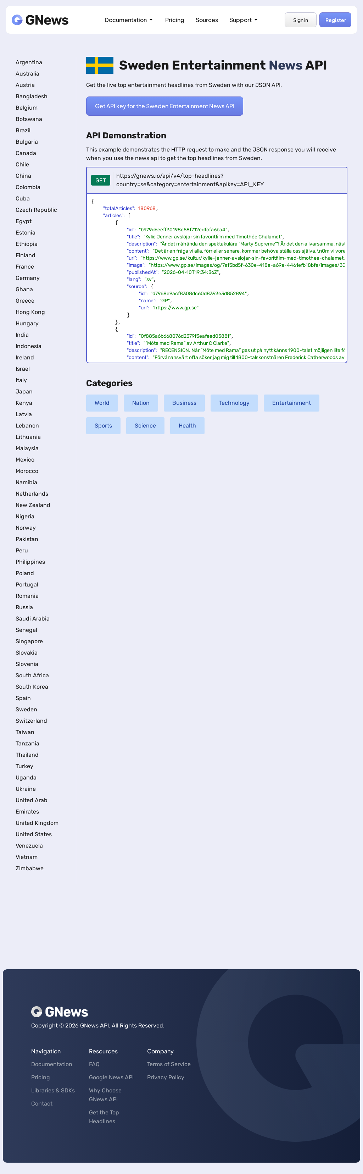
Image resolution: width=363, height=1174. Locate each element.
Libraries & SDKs (53, 1090)
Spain (23, 698)
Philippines (30, 561)
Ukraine (26, 789)
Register (335, 20)
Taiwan (25, 732)
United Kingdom (37, 823)
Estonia (25, 232)
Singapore (29, 641)
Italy (21, 380)
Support (244, 19)
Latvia (24, 414)
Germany (28, 278)
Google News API (111, 1077)
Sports (103, 425)
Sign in (300, 20)
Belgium (27, 107)
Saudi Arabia (33, 618)
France (25, 266)
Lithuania (28, 437)
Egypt (24, 221)
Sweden (26, 709)
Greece (25, 300)
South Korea (32, 686)
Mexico (25, 459)
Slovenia (27, 664)
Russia (24, 607)
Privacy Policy (165, 1077)
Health (187, 425)
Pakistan (27, 539)
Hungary (27, 323)
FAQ (94, 1064)
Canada (26, 153)
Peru (22, 550)
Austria (25, 85)
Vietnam (27, 857)
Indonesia (28, 346)
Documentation (129, 19)
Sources (207, 19)
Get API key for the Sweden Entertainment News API (164, 106)
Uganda (26, 777)
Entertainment (291, 402)
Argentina (29, 62)
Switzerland (31, 720)
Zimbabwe (30, 868)
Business (184, 402)
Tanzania (27, 743)
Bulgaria (27, 141)
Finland (25, 255)
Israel (23, 368)
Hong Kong (30, 312)
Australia (27, 73)
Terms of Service (169, 1064)
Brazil (23, 130)
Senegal (26, 630)
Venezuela (29, 845)
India (22, 334)
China (23, 175)
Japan (24, 391)
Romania (27, 595)
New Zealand (33, 505)
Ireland (25, 357)
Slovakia (27, 652)
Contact (41, 1103)
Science (145, 425)
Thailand (27, 754)
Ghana (24, 289)
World (102, 402)
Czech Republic (36, 209)
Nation (141, 402)
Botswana (29, 119)
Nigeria (25, 516)
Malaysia (27, 448)
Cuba (23, 198)
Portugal (27, 584)
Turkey (24, 766)
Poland (25, 573)
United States (34, 834)
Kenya (24, 402)
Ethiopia (27, 244)
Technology (234, 402)
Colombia (28, 187)
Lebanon (27, 425)
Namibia (26, 482)
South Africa (32, 675)
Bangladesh (32, 96)
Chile (22, 164)
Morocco (27, 471)
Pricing (174, 19)
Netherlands (32, 493)
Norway (26, 527)
